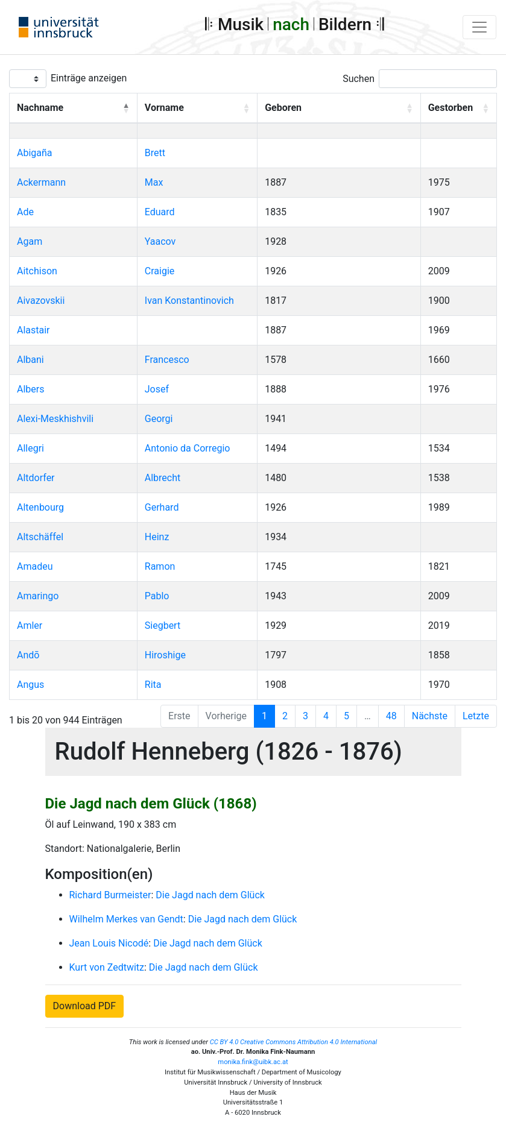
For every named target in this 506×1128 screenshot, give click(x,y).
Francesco (167, 359)
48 (391, 716)
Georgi (159, 418)
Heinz (157, 537)
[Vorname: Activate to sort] (197, 108)
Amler (29, 625)
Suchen (359, 78)
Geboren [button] (283, 107)
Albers (30, 389)
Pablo (157, 596)
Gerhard (162, 507)
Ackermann (41, 182)
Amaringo (38, 596)
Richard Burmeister (110, 895)
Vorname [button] (164, 107)
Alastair (33, 330)
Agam (29, 241)
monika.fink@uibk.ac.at (253, 1062)
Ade (25, 212)
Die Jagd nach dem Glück (210, 895)
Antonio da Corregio (187, 448)
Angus (30, 684)
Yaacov (160, 241)
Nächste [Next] (429, 716)
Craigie (159, 271)
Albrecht (163, 478)
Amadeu (35, 566)
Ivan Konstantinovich (189, 300)
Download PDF (84, 1006)
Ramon (160, 566)
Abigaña (34, 153)
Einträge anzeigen (89, 78)
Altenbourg (40, 507)
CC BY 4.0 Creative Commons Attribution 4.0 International (294, 1042)
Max (154, 182)
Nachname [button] (40, 107)
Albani (30, 359)
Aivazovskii (41, 300)
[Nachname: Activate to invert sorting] (74, 108)
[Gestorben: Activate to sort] (458, 108)
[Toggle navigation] (479, 27)
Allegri (30, 448)
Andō (28, 655)
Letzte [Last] (476, 716)
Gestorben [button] (450, 107)
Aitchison (37, 271)
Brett (155, 153)
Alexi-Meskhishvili (55, 418)
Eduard (160, 212)
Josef (157, 389)
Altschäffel (40, 537)
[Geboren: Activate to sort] (339, 108)
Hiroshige (165, 655)
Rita (153, 684)
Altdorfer (36, 478)
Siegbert (162, 625)
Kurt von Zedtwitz (107, 967)
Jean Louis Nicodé (109, 943)
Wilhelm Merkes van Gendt (126, 919)
